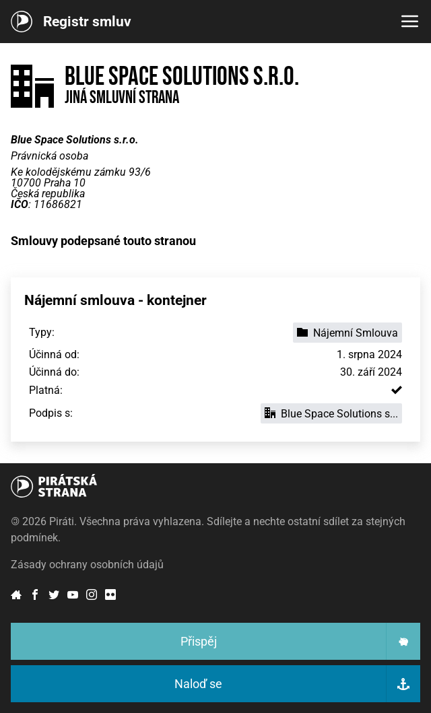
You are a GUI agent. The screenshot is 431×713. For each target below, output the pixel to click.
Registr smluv (87, 21)
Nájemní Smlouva (347, 333)
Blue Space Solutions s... (331, 413)
